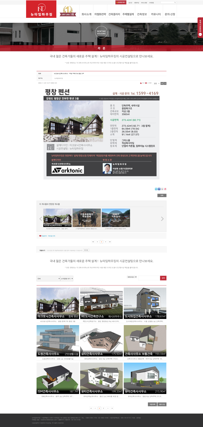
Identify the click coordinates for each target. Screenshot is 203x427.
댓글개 (44, 236)
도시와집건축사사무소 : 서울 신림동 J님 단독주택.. (145, 321)
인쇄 (142, 83)
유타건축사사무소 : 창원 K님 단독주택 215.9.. (145, 396)
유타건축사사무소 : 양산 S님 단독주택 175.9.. (101, 359)
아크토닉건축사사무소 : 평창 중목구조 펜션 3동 (57, 321)
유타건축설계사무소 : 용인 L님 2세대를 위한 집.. (101, 396)
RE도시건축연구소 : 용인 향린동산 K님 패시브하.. (101, 321)
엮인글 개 (51, 236)
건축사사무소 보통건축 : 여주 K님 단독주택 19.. (145, 359)
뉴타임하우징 (58, 78)
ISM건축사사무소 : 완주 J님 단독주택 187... (58, 396)
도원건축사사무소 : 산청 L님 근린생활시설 (57, 359)
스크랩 (148, 83)
